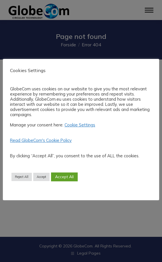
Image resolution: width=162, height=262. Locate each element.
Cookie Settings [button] (80, 125)
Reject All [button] (21, 177)
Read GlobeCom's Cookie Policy (41, 140)
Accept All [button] (64, 176)
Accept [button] (41, 177)
